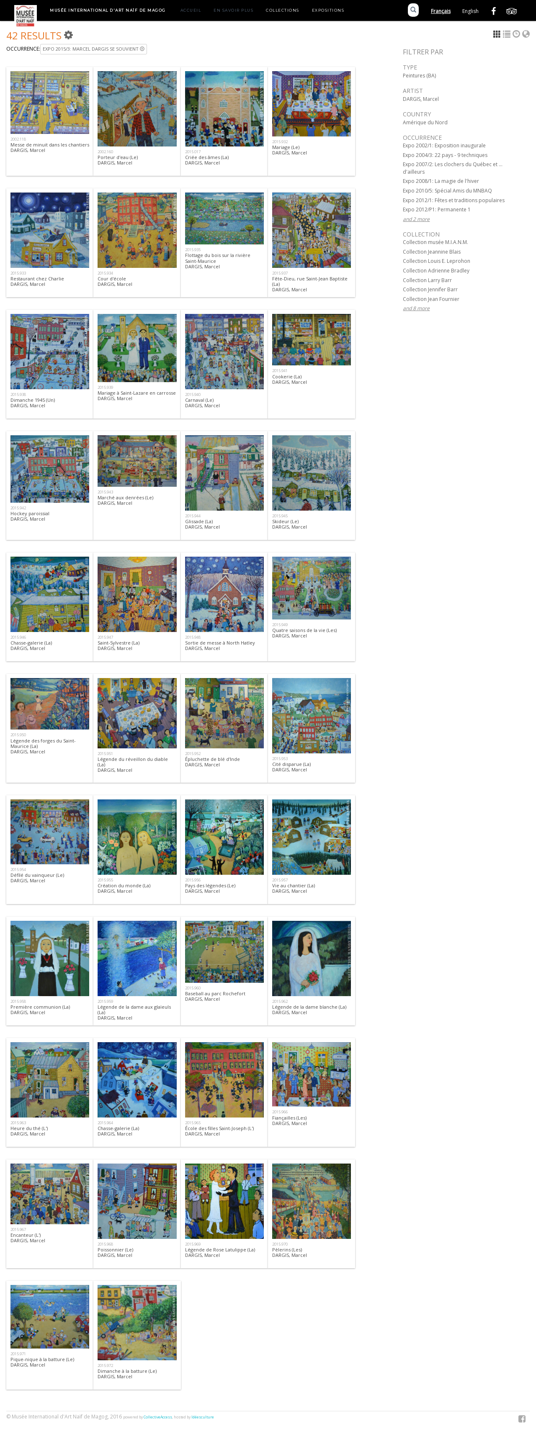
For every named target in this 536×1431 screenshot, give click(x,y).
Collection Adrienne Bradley (436, 270)
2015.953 (280, 758)
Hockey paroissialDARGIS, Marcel (29, 516)
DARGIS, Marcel (421, 99)
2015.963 (18, 1122)
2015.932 (280, 141)
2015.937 (280, 273)
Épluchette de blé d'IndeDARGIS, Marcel (212, 762)
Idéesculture (202, 1417)
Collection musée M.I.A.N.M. (435, 242)
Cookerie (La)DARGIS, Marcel (289, 379)
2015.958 (18, 1001)
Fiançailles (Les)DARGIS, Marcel (289, 1120)
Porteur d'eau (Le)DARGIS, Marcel (118, 160)
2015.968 (105, 1244)
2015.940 (193, 394)
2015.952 (193, 753)
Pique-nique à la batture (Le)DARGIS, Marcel (42, 1362)
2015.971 (18, 1353)
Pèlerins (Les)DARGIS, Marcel (289, 1252)
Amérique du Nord (425, 122)
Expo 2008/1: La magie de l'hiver (441, 181)
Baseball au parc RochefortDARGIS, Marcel (215, 996)
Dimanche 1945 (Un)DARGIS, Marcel (32, 402)
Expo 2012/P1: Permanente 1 (437, 209)
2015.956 (193, 880)
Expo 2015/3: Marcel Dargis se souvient (93, 49)
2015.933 (18, 273)
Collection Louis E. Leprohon (436, 261)
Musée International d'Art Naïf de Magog (108, 10)
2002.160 (105, 151)
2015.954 (18, 869)
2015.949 (280, 624)
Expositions (328, 10)
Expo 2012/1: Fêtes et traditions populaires (454, 200)
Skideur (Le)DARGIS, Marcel (289, 524)
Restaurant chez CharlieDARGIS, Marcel (37, 281)
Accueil (190, 10)
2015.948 (193, 637)
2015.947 (105, 637)
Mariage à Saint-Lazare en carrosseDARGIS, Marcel (137, 395)
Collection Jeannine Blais (432, 251)
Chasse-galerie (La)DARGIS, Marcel (31, 645)
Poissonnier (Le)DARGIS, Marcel (115, 1252)
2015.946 (18, 637)
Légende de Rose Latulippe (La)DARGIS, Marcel (220, 1252)
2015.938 (18, 394)
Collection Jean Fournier (431, 299)
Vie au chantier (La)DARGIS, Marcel (293, 888)
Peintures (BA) (419, 75)
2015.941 (280, 370)
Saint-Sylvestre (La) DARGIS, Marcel (118, 645)
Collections (282, 10)
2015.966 (280, 1112)
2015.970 (280, 1244)
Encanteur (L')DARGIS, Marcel (27, 1237)
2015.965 (193, 1122)
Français (441, 11)
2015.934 (105, 273)
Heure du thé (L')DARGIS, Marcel (29, 1131)
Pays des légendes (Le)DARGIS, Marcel (210, 888)
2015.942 (18, 508)
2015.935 (193, 249)
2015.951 (105, 753)
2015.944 (193, 516)
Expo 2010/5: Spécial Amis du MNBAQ (447, 190)
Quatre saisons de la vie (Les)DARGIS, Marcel (304, 633)
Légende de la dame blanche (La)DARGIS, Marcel (309, 1009)
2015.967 (18, 1229)
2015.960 (193, 988)
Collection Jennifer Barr (430, 289)
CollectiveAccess (158, 1417)
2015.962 (280, 1001)
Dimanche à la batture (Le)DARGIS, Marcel (127, 1374)
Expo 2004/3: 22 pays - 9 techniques (445, 155)
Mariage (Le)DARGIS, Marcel (289, 150)
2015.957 (280, 880)
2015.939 (105, 387)
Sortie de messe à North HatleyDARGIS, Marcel (220, 645)
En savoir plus (233, 10)
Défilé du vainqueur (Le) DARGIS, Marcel (37, 878)
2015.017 (193, 151)
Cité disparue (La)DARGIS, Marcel (291, 767)
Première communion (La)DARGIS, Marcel (40, 1009)
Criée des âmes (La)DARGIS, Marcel (207, 160)
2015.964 (105, 1122)
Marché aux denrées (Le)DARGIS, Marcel (125, 500)
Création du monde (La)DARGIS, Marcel (124, 888)
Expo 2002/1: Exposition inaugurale (444, 145)
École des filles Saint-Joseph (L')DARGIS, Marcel (219, 1131)
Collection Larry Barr (427, 280)
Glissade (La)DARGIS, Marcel (202, 524)
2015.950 (18, 734)
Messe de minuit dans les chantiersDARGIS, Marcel (49, 147)
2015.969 (193, 1244)
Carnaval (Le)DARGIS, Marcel (202, 402)
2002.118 (18, 139)
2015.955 (105, 880)
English (470, 11)
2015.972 (105, 1365)
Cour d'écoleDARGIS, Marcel (115, 281)
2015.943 (105, 492)
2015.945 (280, 516)
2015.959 (105, 1001)
